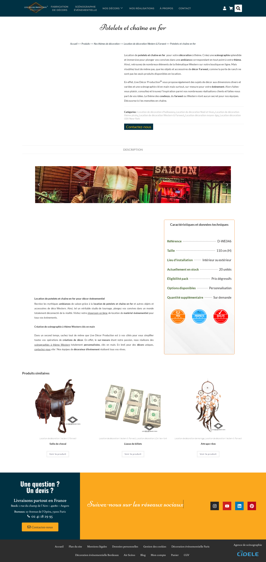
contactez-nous (42, 349)
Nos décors (113, 8)
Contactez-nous (138, 126)
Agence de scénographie (248, 545)
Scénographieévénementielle (85, 8)
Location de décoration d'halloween (156, 111)
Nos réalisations (141, 8)
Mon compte (158, 555)
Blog (143, 555)
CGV (186, 555)
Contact (185, 8)
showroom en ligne (98, 313)
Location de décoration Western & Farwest (145, 43)
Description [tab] (133, 149)
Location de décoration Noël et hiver (195, 111)
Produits (85, 43)
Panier (175, 555)
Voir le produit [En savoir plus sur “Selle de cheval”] (57, 454)
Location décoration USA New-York (152, 438)
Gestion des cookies (154, 546)
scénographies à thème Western (52, 344)
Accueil (73, 43)
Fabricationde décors (59, 8)
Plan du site (75, 546)
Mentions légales (97, 546)
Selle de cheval (58, 443)
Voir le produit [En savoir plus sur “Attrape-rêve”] (208, 454)
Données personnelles (125, 546)
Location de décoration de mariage (189, 438)
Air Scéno (129, 555)
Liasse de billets (133, 443)
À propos (166, 8)
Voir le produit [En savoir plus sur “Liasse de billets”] (133, 454)
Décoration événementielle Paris (190, 546)
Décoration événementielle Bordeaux (97, 555)
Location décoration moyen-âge (202, 115)
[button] (238, 8)
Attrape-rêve (208, 443)
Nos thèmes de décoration (107, 43)
